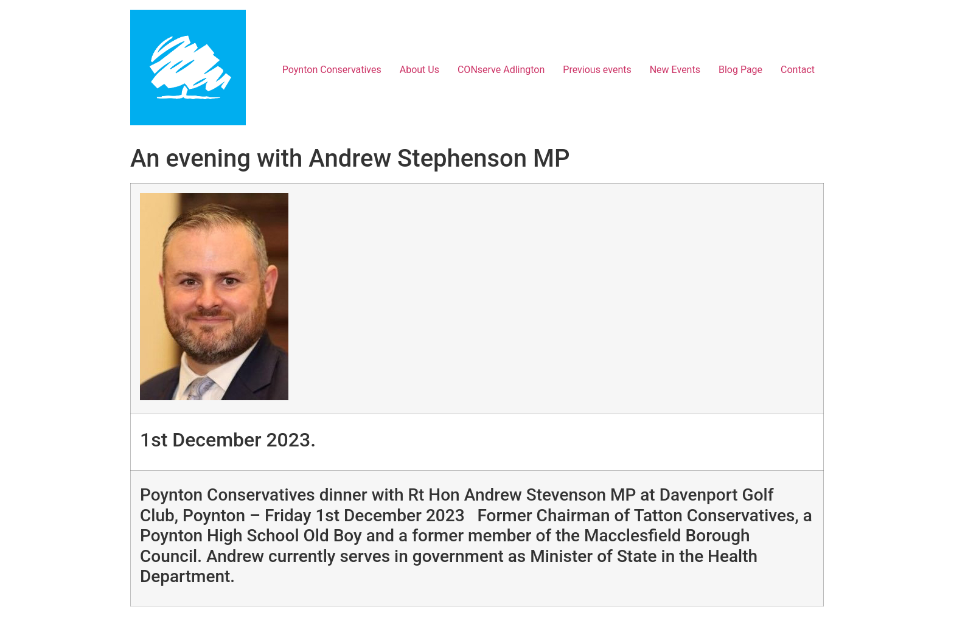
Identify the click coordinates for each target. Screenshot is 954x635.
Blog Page (740, 69)
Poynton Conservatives (331, 69)
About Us (419, 69)
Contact (798, 69)
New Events (675, 69)
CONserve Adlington (501, 69)
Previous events (597, 69)
